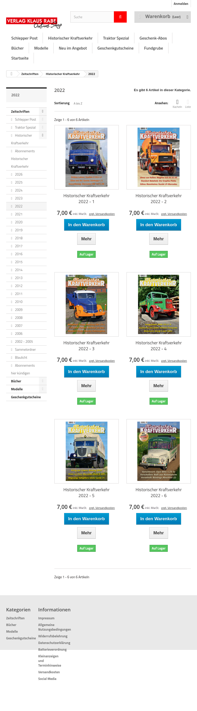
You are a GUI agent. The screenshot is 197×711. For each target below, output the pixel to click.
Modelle (41, 48)
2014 (18, 269)
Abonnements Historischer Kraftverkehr (23, 158)
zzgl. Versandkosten (102, 213)
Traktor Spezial (116, 38)
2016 (18, 254)
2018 (18, 238)
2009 (18, 309)
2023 (18, 198)
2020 (18, 222)
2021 (18, 214)
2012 (18, 285)
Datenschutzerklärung (54, 642)
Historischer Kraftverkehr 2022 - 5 (86, 493)
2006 (18, 333)
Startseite (19, 58)
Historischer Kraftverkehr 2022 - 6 (158, 493)
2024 (18, 190)
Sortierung (62, 102)
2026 (18, 174)
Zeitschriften (29, 73)
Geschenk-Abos (153, 38)
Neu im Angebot (73, 48)
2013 (18, 277)
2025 (18, 182)
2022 (18, 206)
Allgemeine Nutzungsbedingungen (54, 627)
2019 (18, 230)
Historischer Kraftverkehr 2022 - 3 (86, 346)
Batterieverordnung (52, 649)
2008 (18, 317)
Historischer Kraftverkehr (70, 38)
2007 (18, 325)
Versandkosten (49, 672)
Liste (188, 104)
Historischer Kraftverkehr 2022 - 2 (158, 199)
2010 (18, 301)
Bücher (17, 48)
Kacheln (177, 104)
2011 (18, 293)
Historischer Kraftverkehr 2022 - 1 (86, 199)
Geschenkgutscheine (115, 48)
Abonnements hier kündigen (23, 369)
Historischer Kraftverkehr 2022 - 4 (158, 346)
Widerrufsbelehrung (52, 636)
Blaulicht (20, 357)
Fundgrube (153, 48)
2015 (18, 261)
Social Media (47, 678)
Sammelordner (25, 349)
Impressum (46, 618)
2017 (18, 246)
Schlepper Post (24, 38)
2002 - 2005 (23, 341)
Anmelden (181, 3)
